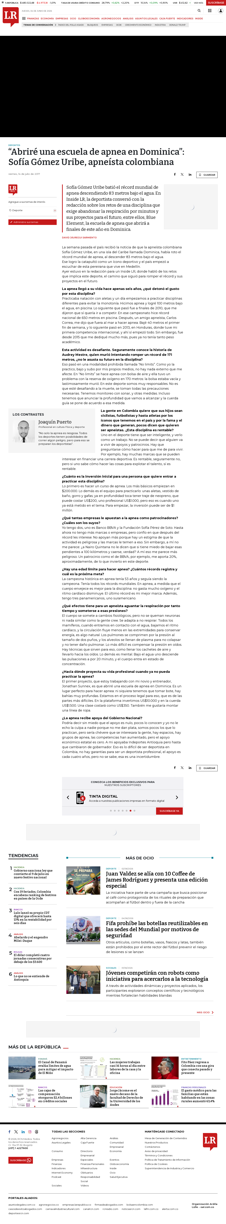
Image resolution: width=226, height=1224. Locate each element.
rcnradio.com (110, 1209)
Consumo (57, 1151)
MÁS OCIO (203, 1012)
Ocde (119, 25)
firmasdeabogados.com (109, 1204)
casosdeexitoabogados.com (25, 1209)
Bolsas (18, 952)
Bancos (18, 909)
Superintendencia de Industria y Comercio (169, 1168)
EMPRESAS (62, 18)
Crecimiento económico (138, 25)
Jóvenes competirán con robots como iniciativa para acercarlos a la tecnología (157, 976)
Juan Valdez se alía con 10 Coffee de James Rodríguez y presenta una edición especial (157, 879)
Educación (116, 1087)
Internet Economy (62, 1172)
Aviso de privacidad (156, 1151)
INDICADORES (185, 18)
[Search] (199, 11)
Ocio (113, 1172)
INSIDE (199, 18)
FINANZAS (33, 18)
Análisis (18, 934)
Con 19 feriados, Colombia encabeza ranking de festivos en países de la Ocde (35, 895)
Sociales (57, 1185)
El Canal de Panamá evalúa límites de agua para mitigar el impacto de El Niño (55, 1068)
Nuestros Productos (156, 1142)
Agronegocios (60, 1138)
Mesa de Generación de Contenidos (166, 1138)
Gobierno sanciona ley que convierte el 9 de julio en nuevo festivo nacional (33, 874)
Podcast (56, 1176)
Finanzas (57, 1164)
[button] (67, 798)
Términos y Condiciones (158, 1155)
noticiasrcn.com (131, 1209)
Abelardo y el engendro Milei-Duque (31, 939)
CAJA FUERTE (167, 18)
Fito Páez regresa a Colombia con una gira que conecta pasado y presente (197, 1068)
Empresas (107, 25)
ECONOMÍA (47, 18)
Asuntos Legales (61, 1142)
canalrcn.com (91, 1209)
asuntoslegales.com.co (21, 1204)
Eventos (114, 1159)
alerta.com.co (170, 1209)
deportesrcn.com (18, 1213)
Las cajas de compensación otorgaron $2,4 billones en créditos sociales (55, 1096)
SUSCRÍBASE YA (169, 810)
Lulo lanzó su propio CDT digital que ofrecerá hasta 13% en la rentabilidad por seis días (33, 918)
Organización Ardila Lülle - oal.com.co (204, 1205)
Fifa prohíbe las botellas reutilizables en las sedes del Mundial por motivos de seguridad (157, 929)
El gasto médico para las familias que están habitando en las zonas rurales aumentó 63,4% (199, 1096)
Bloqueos (92, 25)
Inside (113, 1168)
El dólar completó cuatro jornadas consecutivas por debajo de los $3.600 (33, 958)
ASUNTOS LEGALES (146, 18)
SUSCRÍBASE (216, 2)
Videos (85, 1185)
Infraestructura (89, 1168)
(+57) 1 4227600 (18, 1148)
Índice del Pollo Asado (71, 25)
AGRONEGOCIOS (111, 18)
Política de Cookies (156, 1164)
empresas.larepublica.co (76, 1204)
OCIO (73, 18)
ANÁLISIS (128, 18)
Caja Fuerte (87, 1142)
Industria (160, 25)
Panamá (42, 1059)
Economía (116, 1151)
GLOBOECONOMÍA (89, 18)
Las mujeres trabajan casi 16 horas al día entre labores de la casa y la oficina (127, 1068)
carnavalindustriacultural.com (63, 1209)
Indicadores (58, 1168)
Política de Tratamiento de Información (167, 1159)
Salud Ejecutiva (118, 1176)
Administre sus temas (24, 222)
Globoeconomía (119, 1164)
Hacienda (19, 867)
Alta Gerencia (88, 1138)
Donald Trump (177, 25)
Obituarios (87, 1172)
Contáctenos (152, 1146)
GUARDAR (207, 174)
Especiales (87, 1159)
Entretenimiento (191, 1059)
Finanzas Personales (193, 1087)
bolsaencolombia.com (140, 1204)
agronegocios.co (49, 1204)
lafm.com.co (151, 1209)
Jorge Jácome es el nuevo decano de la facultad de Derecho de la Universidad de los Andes (126, 1098)
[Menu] (24, 18)
